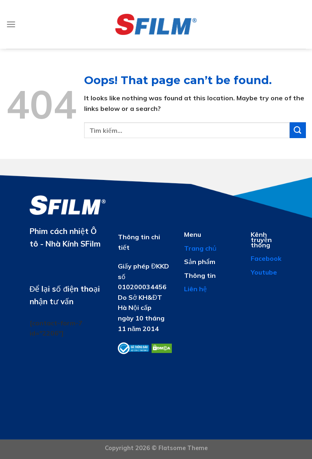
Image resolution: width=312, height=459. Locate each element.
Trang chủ (200, 248)
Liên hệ (195, 289)
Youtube (264, 272)
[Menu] (11, 24)
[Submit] (298, 130)
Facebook (266, 258)
